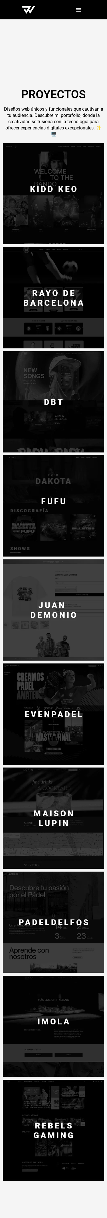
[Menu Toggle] (79, 10)
